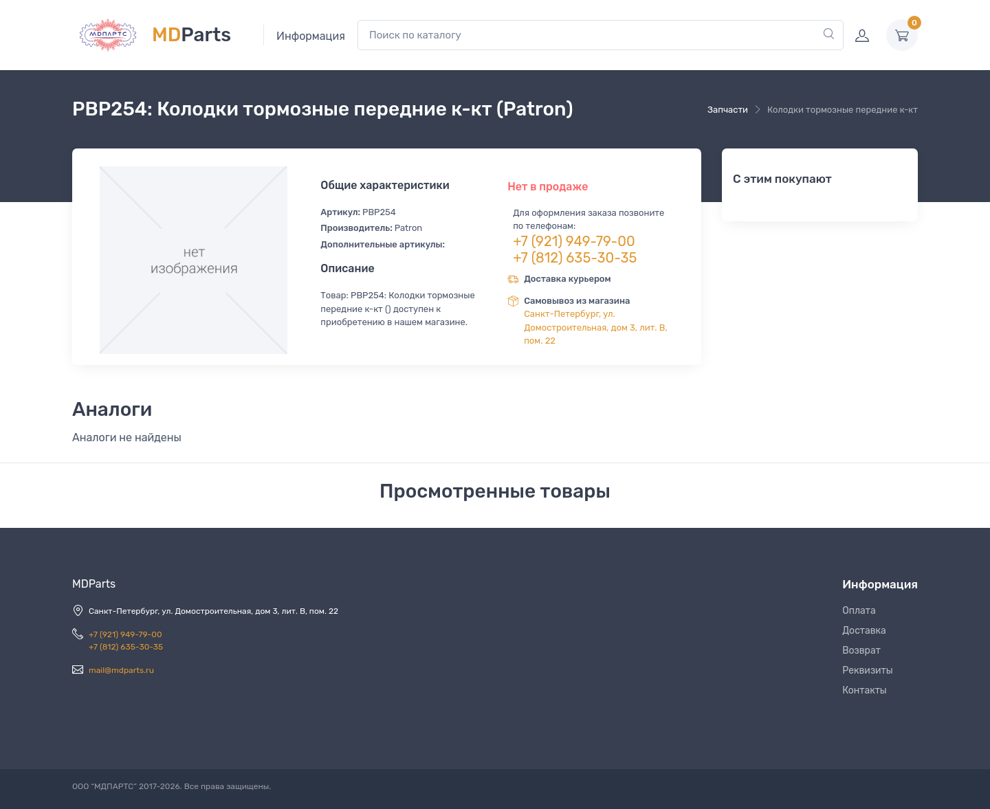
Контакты (864, 690)
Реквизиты (867, 670)
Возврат (861, 650)
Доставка (864, 630)
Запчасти (727, 109)
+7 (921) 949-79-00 (574, 241)
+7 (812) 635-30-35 (575, 258)
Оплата (859, 611)
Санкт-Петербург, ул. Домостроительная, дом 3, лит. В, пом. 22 (596, 327)
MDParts (94, 583)
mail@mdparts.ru (121, 670)
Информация (310, 36)
